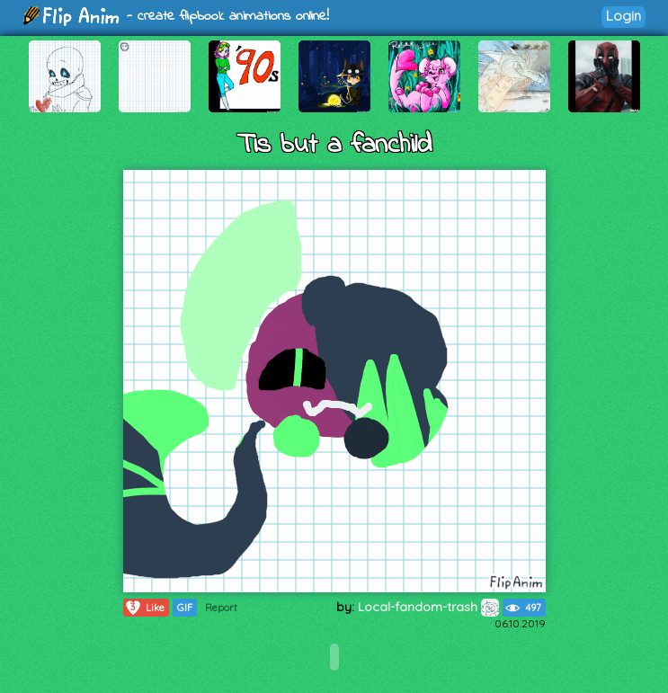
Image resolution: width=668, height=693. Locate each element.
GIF (184, 607)
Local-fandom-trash (428, 607)
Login (623, 15)
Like (144, 608)
